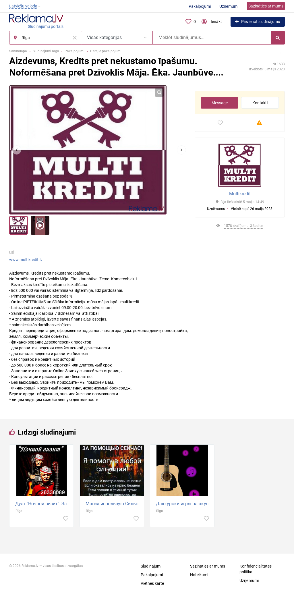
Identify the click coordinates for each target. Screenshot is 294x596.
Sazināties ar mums (265, 6)
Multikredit (240, 193)
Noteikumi (199, 574)
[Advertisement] (239, 290)
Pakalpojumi (200, 6)
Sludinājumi (151, 566)
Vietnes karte (152, 583)
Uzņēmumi (229, 6)
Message (220, 103)
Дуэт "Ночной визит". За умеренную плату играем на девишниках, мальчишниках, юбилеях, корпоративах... (43, 503)
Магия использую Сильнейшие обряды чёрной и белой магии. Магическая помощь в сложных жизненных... (113, 503)
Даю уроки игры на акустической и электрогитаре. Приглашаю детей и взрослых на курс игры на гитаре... (183, 503)
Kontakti (260, 103)
